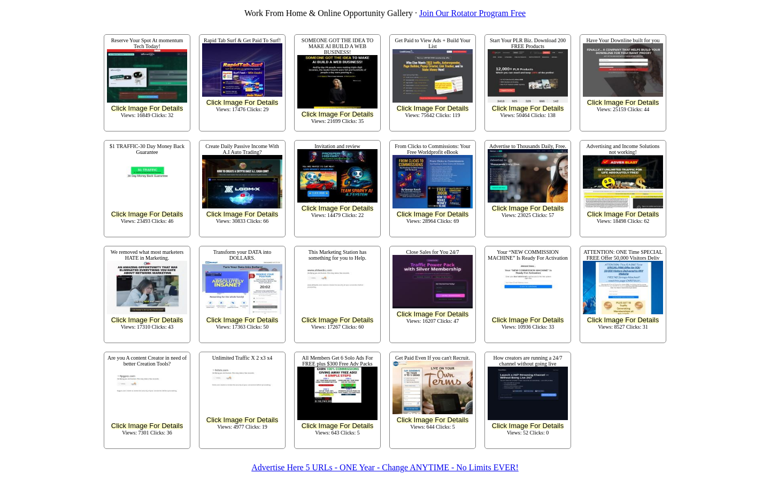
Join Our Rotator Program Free (472, 13)
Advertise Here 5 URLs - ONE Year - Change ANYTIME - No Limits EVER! (384, 467)
